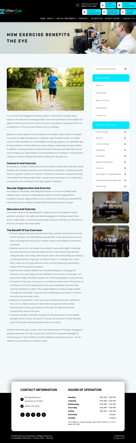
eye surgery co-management (110, 175)
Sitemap (49, 438)
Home (42, 18)
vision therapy (102, 132)
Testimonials (102, 108)
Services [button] (84, 18)
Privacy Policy (38, 438)
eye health (101, 157)
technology (101, 188)
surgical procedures (105, 163)
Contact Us (101, 115)
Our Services (101, 93)
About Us (100, 85)
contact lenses (103, 144)
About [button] (51, 18)
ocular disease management (109, 181)
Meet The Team (103, 100)
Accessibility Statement (21, 438)
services (100, 138)
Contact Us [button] (129, 18)
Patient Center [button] (113, 18)
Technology (97, 18)
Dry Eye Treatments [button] (67, 18)
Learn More (111, 213)
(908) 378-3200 (32, 406)
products (100, 169)
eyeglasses (101, 150)
